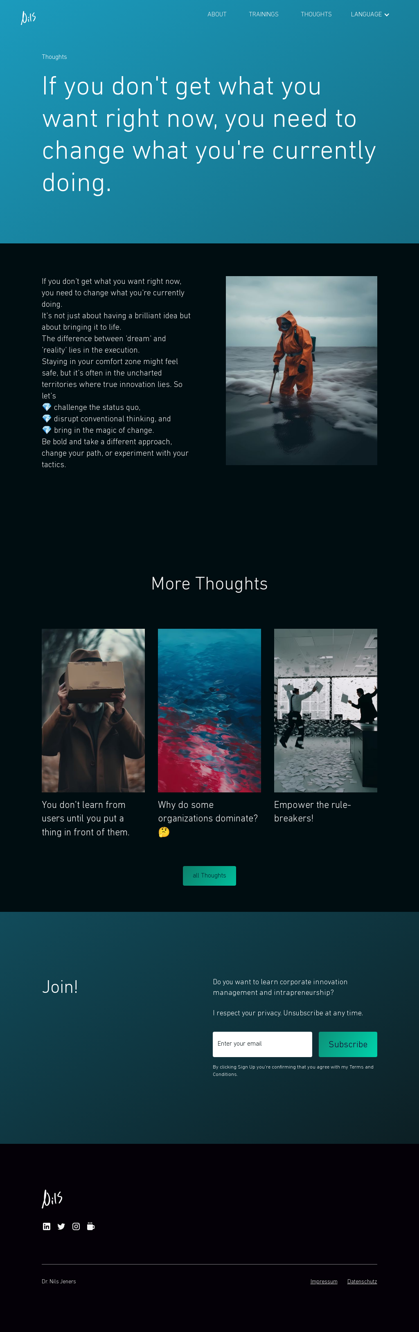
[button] (370, 15)
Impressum (324, 1282)
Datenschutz (362, 1282)
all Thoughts (209, 876)
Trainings (264, 14)
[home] (28, 14)
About (217, 14)
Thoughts (316, 14)
